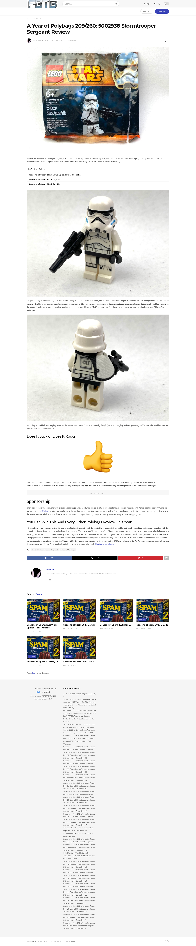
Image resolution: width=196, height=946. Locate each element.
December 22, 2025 (143, 629)
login (34, 674)
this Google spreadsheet (104, 544)
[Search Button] (116, 3)
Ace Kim (37, 40)
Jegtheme (74, 942)
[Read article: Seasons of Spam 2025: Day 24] (79, 611)
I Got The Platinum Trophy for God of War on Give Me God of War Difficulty (79, 705)
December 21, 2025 (34, 666)
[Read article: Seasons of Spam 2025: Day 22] (152, 611)
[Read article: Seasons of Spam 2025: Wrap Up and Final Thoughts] (43, 611)
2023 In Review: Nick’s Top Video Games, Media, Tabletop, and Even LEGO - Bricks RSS (79, 728)
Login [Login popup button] (147, 4)
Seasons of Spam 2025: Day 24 (44, 179)
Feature (32, 620)
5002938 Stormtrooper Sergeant (45, 550)
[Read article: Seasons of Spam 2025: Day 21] (43, 648)
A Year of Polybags (68, 550)
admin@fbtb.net (42, 511)
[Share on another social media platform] (166, 558)
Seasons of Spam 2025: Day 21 (42, 662)
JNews (34, 942)
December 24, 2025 (70, 629)
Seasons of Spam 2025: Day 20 (79, 662)
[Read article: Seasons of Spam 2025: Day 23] (116, 611)
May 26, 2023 (50, 40)
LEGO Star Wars (38, 19)
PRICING (146, 11)
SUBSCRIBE (162, 11)
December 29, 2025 (34, 632)
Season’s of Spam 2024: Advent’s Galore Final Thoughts (78, 742)
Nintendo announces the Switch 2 (82, 714)
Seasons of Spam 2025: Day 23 (44, 184)
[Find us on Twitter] (159, 3)
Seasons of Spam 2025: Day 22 (152, 625)
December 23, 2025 (107, 629)
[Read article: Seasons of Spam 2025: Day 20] (79, 648)
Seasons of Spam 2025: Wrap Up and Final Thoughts (55, 175)
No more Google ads (85, 750)
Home (29, 19)
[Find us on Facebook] (154, 3)
